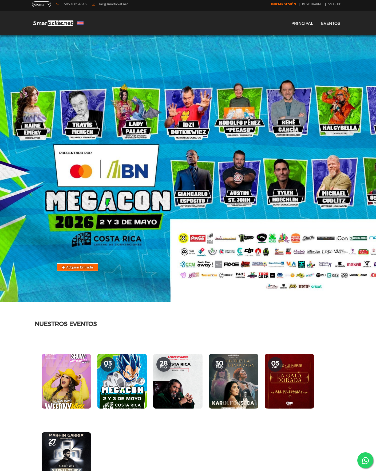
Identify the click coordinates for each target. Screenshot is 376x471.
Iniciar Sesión (283, 4)
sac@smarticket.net (110, 4)
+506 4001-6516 (71, 4)
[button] (177, 291)
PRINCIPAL (302, 23)
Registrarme (312, 4)
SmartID (335, 4)
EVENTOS (330, 23)
